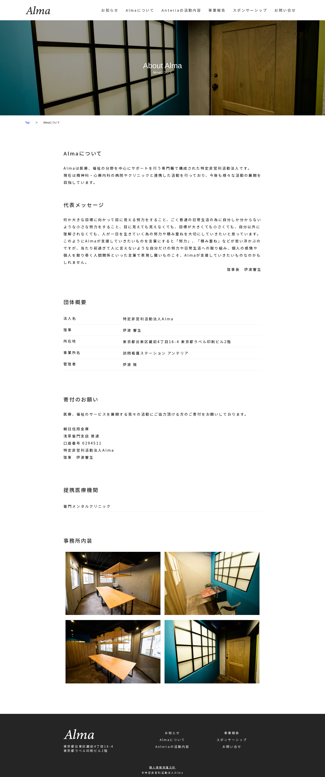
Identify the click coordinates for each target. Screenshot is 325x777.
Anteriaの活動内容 (181, 10)
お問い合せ (285, 10)
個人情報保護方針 (162, 767)
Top (27, 122)
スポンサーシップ (250, 10)
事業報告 (217, 10)
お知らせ (110, 10)
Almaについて (140, 10)
